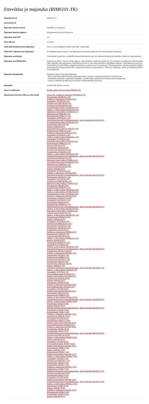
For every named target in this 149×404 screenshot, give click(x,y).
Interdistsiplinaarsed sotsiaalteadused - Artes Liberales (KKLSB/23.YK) (75, 207)
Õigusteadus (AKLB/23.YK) (58, 202)
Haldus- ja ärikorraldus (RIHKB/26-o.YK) (63, 110)
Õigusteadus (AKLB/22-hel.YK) (59, 251)
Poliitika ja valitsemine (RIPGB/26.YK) (62, 99)
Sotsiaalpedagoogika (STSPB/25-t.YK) (62, 141)
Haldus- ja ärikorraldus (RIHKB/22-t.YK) (62, 247)
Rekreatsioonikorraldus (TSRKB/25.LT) (62, 160)
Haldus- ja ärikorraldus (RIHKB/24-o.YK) (63, 190)
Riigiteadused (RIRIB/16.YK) (58, 392)
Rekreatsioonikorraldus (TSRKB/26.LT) (62, 112)
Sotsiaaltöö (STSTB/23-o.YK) (58, 200)
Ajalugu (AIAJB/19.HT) (56, 306)
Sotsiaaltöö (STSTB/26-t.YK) (58, 101)
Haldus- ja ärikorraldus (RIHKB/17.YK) (62, 356)
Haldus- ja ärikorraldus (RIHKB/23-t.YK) (62, 209)
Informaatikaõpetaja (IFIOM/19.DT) (61, 344)
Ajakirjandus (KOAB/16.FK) (58, 386)
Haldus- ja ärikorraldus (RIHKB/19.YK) (62, 302)
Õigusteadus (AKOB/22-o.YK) (59, 228)
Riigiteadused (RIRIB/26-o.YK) (59, 116)
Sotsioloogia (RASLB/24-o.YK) (59, 181)
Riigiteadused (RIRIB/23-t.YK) (58, 217)
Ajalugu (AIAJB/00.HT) (56, 396)
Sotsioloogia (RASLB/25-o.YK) (59, 158)
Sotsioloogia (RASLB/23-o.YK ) (59, 224)
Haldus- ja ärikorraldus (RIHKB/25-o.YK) (63, 137)
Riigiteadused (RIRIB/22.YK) (58, 234)
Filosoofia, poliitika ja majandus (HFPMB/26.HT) (66, 95)
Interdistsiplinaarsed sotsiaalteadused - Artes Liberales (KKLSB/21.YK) (75, 268)
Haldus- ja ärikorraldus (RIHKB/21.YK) (62, 270)
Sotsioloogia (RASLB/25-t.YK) (59, 150)
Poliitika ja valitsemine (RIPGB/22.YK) (62, 232)
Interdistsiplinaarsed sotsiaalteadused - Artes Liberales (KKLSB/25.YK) (75, 156)
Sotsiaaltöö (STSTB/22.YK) (58, 245)
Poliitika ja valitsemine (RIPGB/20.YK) (62, 285)
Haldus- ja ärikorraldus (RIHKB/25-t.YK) (62, 154)
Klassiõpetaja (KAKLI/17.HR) (58, 321)
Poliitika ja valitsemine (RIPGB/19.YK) (62, 314)
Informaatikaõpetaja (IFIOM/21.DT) (61, 287)
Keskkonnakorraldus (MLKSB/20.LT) (61, 291)
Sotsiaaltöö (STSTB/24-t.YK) (58, 179)
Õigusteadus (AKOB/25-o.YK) (59, 152)
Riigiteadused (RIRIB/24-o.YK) (59, 164)
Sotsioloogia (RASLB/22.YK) (58, 236)
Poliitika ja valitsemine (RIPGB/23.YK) (62, 196)
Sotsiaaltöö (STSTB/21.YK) (58, 272)
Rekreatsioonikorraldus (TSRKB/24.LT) (62, 183)
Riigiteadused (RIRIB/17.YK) (58, 352)
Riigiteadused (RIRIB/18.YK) (58, 348)
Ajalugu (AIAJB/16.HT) (56, 388)
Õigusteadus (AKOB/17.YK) (58, 365)
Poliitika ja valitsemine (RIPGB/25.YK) (62, 133)
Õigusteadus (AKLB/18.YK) (58, 331)
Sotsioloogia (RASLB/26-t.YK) (59, 103)
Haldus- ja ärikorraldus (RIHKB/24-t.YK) (62, 192)
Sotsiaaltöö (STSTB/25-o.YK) (58, 135)
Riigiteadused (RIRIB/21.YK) (58, 257)
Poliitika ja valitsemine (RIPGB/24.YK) (62, 173)
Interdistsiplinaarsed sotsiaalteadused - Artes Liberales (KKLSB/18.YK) (75, 333)
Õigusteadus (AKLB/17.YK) (58, 363)
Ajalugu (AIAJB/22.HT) (56, 240)
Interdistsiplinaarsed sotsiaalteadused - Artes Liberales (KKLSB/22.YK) (75, 249)
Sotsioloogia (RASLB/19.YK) (58, 316)
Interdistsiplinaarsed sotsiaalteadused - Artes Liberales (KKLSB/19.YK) (75, 308)
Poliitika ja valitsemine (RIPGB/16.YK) (62, 390)
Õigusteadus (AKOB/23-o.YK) (59, 226)
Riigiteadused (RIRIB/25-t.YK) (58, 143)
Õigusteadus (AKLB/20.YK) (58, 293)
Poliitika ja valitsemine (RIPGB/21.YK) (62, 253)
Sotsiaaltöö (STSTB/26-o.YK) (58, 118)
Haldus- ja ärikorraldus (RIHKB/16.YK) (62, 384)
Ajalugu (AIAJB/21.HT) (56, 266)
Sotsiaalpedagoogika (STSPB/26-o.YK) (63, 108)
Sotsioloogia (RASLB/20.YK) (58, 278)
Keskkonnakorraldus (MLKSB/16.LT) (61, 380)
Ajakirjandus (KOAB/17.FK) (58, 369)
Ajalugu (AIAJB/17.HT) (56, 350)
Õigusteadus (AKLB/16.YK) (58, 375)
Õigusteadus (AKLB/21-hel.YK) (59, 264)
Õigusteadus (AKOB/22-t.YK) (58, 243)
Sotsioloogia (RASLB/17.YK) (58, 361)
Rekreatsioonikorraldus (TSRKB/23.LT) (62, 211)
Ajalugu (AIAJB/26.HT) (56, 127)
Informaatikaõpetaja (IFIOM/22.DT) (61, 274)
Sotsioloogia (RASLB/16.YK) (58, 373)
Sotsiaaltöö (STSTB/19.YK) (58, 318)
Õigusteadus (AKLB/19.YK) (58, 304)
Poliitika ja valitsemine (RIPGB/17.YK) (62, 367)
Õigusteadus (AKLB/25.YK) (58, 148)
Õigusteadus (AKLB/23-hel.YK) (59, 198)
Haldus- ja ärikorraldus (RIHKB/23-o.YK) (63, 215)
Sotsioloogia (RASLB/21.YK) (58, 259)
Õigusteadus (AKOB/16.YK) (58, 394)
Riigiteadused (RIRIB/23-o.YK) (59, 205)
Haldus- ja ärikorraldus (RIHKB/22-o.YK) (63, 238)
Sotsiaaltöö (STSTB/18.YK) (58, 342)
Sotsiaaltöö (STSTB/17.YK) (58, 358)
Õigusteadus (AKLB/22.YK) (58, 230)
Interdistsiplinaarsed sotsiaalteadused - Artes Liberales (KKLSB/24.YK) (75, 175)
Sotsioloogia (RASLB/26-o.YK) (59, 105)
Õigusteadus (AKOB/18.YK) (58, 329)
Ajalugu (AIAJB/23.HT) (56, 219)
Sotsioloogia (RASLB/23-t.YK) (59, 213)
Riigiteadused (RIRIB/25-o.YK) (59, 131)
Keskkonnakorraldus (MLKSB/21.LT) (61, 276)
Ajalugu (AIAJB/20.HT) (56, 280)
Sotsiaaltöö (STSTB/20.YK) (58, 289)
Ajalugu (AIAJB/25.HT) (56, 146)
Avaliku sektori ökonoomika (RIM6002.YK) (64, 90)
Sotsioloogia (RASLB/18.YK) (58, 335)
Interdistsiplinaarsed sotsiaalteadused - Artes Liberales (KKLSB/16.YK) (75, 382)
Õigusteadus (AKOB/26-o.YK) (59, 97)
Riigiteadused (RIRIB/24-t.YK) (58, 188)
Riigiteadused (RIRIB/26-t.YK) (58, 114)
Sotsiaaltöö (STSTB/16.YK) (58, 377)
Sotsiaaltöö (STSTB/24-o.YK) (58, 171)
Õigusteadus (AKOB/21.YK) (58, 255)
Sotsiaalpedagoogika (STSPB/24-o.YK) (63, 162)
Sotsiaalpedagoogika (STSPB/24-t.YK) (62, 194)
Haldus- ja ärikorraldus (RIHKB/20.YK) (62, 297)
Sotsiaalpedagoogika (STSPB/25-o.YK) (63, 129)
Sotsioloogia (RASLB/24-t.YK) (59, 167)
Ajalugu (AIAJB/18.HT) (56, 339)
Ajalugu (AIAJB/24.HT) (56, 169)
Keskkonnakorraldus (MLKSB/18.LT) (61, 346)
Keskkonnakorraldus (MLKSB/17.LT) (61, 354)
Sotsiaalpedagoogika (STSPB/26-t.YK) (62, 122)
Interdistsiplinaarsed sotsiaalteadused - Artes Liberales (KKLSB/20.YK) (75, 299)
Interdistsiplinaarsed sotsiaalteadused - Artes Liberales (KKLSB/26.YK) (75, 120)
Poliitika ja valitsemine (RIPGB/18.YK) (62, 327)
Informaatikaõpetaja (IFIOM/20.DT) (61, 325)
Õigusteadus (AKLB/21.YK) (58, 261)
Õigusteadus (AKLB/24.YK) (58, 186)
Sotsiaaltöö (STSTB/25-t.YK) (58, 139)
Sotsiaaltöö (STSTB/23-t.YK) (58, 221)
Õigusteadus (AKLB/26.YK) (58, 124)
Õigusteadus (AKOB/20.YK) (58, 283)
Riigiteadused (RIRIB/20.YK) (58, 295)
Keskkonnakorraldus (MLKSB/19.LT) (61, 323)
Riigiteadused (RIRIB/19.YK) (58, 312)
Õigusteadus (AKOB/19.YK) (58, 310)
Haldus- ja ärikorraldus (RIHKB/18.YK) (62, 337)
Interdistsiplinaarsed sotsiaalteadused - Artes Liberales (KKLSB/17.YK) (75, 371)
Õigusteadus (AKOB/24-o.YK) (59, 177)
